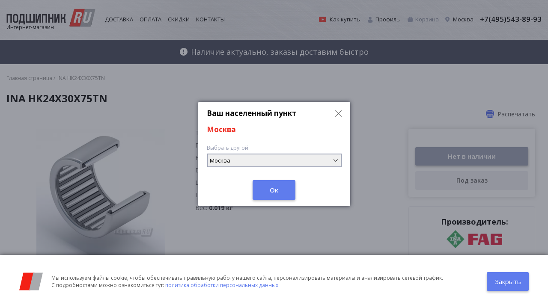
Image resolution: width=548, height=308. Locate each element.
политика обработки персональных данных (221, 285)
